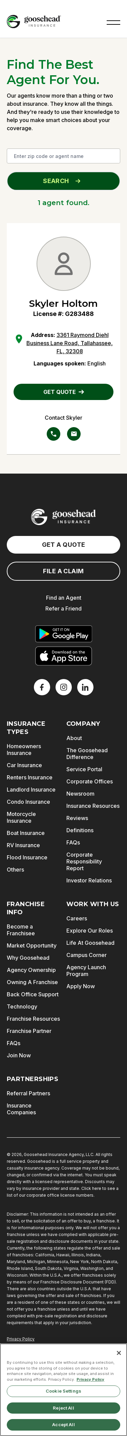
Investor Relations (89, 880)
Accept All (63, 1424)
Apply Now (80, 986)
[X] (64, 687)
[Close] (118, 1352)
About (74, 738)
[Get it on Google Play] (63, 633)
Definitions (79, 830)
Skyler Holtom (63, 303)
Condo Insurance (28, 801)
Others (15, 869)
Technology (22, 1006)
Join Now (19, 1055)
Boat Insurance (26, 833)
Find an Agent (63, 597)
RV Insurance (23, 845)
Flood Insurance (27, 857)
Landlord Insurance (31, 789)
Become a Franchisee (21, 930)
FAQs (73, 842)
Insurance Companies (21, 1109)
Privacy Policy (21, 1338)
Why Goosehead (28, 957)
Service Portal (84, 769)
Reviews (77, 818)
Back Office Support (33, 994)
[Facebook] (42, 687)
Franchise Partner (29, 1031)
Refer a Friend (63, 608)
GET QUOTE (63, 391)
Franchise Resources (33, 1018)
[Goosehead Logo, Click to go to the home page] (34, 21)
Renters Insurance (29, 777)
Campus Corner (86, 955)
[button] (113, 22)
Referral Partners (28, 1093)
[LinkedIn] (85, 687)
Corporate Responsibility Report (84, 861)
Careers (76, 918)
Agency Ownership (31, 969)
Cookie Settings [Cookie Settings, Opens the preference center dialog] (63, 1391)
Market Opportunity (32, 945)
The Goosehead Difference (87, 753)
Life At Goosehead (90, 942)
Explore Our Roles (89, 930)
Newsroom (80, 793)
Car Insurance (24, 765)
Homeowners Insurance (24, 749)
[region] (63, 1389)
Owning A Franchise (32, 982)
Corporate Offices (89, 781)
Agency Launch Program (86, 970)
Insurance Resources (93, 805)
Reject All (63, 1408)
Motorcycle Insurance (21, 817)
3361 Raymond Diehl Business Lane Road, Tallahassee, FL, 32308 (69, 343)
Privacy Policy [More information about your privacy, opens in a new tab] (90, 1379)
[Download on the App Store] (63, 655)
